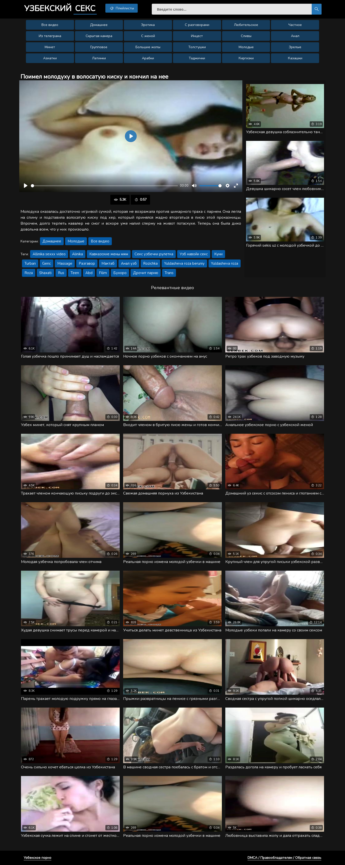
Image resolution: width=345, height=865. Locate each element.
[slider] (104, 185)
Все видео (49, 24)
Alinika (77, 254)
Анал (295, 36)
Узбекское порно (37, 857)
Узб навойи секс (194, 254)
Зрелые (295, 47)
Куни (218, 254)
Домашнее (99, 24)
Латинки (99, 58)
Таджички (197, 58)
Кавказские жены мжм (108, 254)
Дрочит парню (145, 272)
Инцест (197, 36)
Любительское (246, 24)
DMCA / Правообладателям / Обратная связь (284, 857)
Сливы (246, 36)
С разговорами (197, 24)
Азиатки (50, 58)
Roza (28, 272)
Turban (30, 263)
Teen (75, 272)
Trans (169, 272)
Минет (50, 47)
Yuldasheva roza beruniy (184, 263)
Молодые (246, 47)
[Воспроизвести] (26, 186)
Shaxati (45, 272)
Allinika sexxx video (49, 254)
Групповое (98, 47)
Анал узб (129, 263)
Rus (61, 272)
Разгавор (87, 263)
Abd (89, 272)
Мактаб (108, 263)
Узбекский (60, 8)
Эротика (148, 24)
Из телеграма (50, 36)
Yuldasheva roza (224, 263)
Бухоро (120, 272)
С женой (148, 36)
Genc (46, 263)
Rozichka (150, 263)
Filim (103, 272)
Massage (64, 263)
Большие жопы (147, 47)
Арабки (148, 58)
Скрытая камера (99, 36)
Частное (295, 24)
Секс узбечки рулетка (153, 254)
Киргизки (246, 58)
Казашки (295, 58)
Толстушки (197, 47)
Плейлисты (121, 8)
